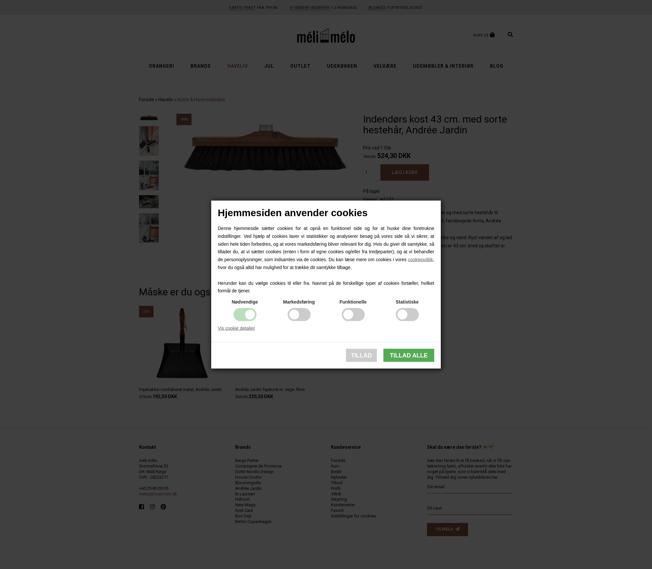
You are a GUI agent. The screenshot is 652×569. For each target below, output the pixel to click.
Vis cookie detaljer (236, 328)
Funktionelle (352, 302)
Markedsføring (299, 302)
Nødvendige (245, 302)
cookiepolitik (420, 259)
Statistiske (407, 302)
